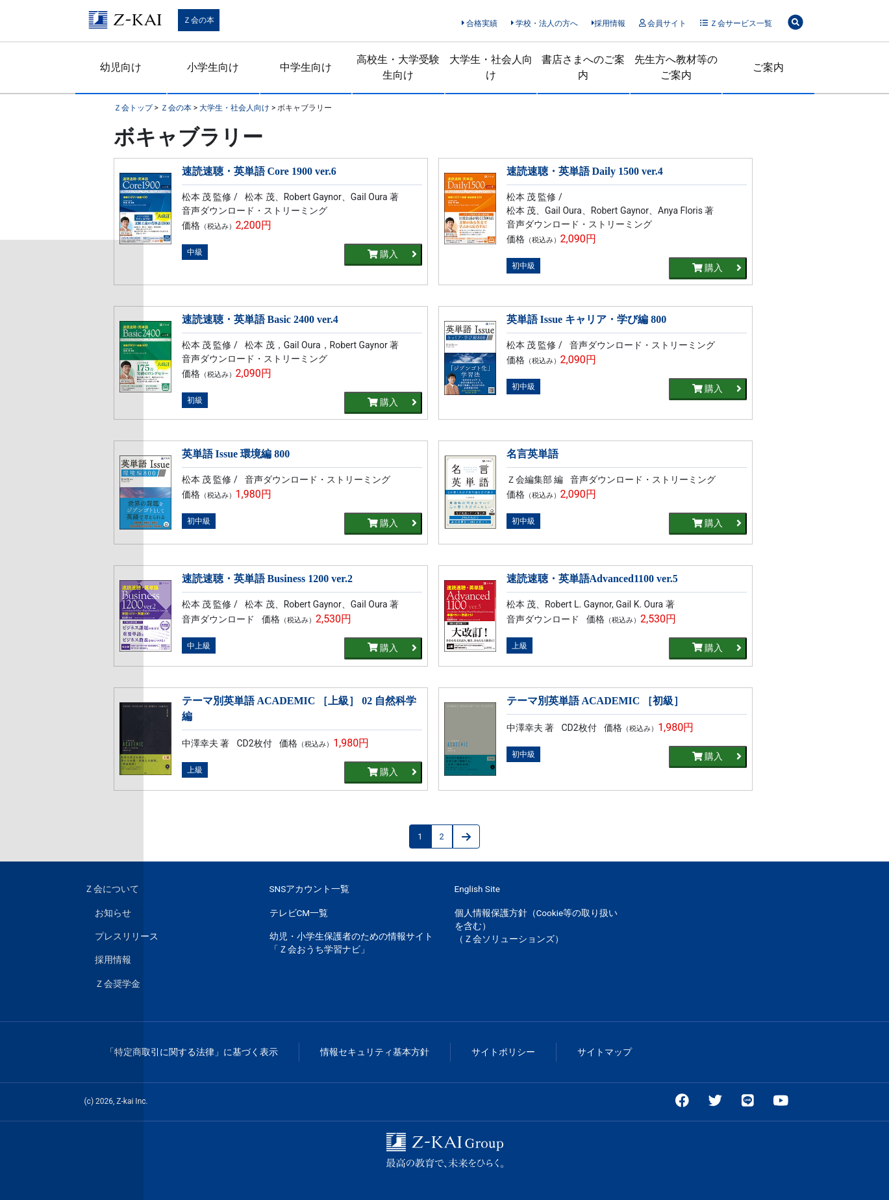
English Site (477, 889)
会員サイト (662, 23)
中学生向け (306, 67)
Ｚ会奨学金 (117, 983)
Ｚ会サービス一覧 (736, 23)
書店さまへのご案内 (583, 67)
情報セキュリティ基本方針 (374, 1052)
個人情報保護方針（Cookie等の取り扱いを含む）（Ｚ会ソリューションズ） (536, 926)
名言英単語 (532, 453)
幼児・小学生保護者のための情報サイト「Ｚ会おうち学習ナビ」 (351, 942)
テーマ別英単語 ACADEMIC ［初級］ (595, 700)
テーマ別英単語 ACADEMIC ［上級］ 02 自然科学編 (299, 708)
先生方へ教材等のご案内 (676, 67)
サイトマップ (604, 1052)
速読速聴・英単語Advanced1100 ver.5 (592, 578)
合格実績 (479, 23)
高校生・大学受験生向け (398, 67)
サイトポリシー (503, 1052)
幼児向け (121, 67)
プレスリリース (126, 936)
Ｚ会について (111, 889)
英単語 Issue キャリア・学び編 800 (587, 319)
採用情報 (609, 23)
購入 (392, 254)
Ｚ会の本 (198, 20)
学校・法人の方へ (544, 23)
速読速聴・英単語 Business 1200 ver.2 (267, 578)
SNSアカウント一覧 (309, 889)
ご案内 (768, 67)
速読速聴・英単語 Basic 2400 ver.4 (260, 319)
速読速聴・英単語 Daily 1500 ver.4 (585, 171)
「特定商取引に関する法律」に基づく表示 (191, 1052)
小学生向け (213, 67)
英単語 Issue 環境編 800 (236, 453)
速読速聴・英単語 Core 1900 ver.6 (259, 171)
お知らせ (113, 913)
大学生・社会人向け (490, 67)
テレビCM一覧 (299, 913)
